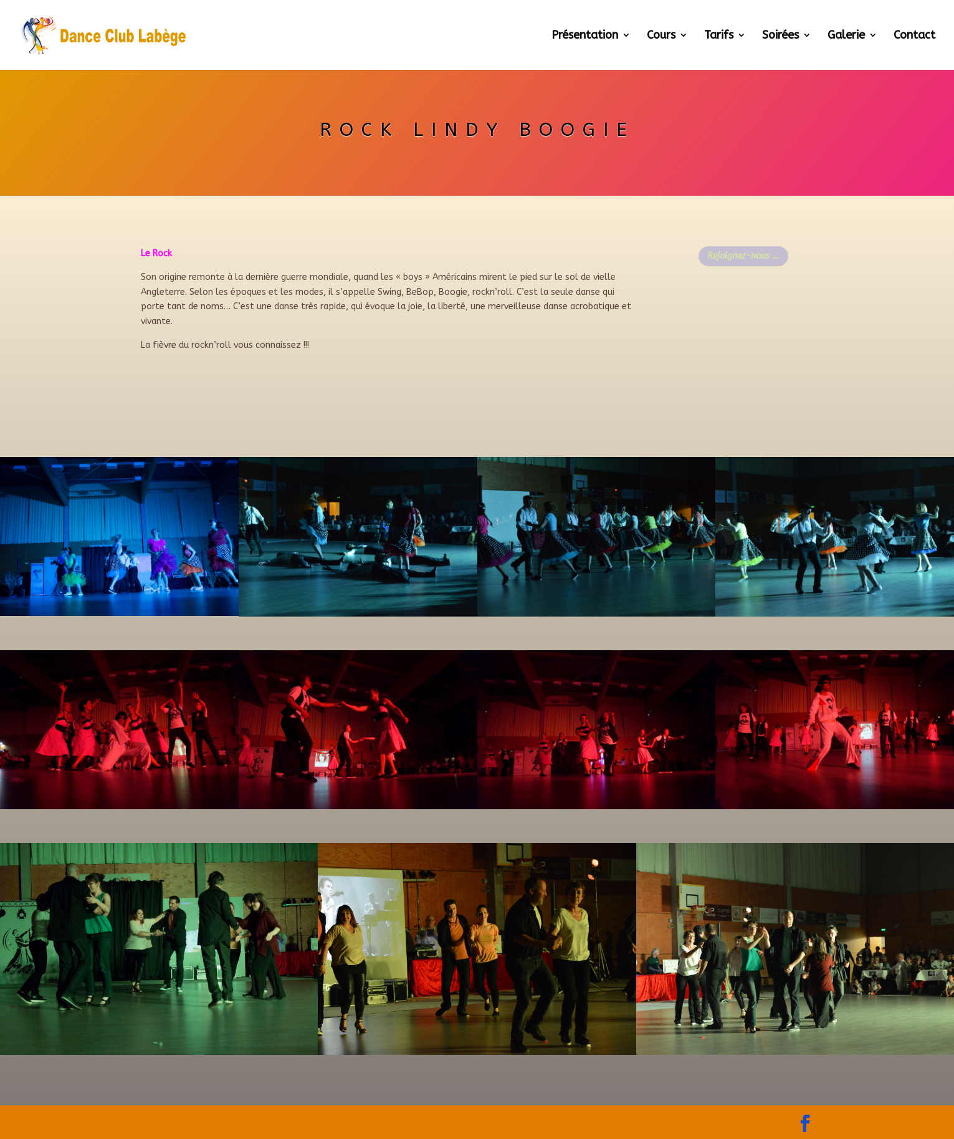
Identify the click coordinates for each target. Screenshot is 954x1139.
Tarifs (718, 36)
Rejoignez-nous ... (743, 256)
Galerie (846, 36)
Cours (661, 36)
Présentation (584, 36)
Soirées (780, 36)
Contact (914, 36)
